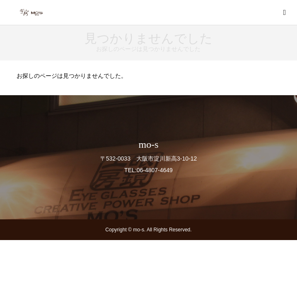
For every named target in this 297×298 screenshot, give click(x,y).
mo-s (148, 144)
